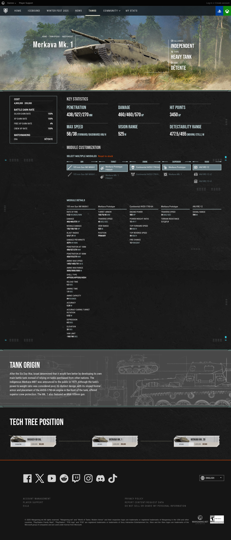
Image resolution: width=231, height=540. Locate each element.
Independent (67, 36)
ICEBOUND (34, 10)
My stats (131, 10)
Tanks (92, 10)
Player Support (33, 502)
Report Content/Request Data (144, 502)
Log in (209, 3)
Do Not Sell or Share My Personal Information (155, 506)
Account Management (37, 499)
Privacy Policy (134, 499)
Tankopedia (54, 36)
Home (17, 10)
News (78, 10)
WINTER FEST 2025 (57, 10)
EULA (26, 506)
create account (222, 3)
